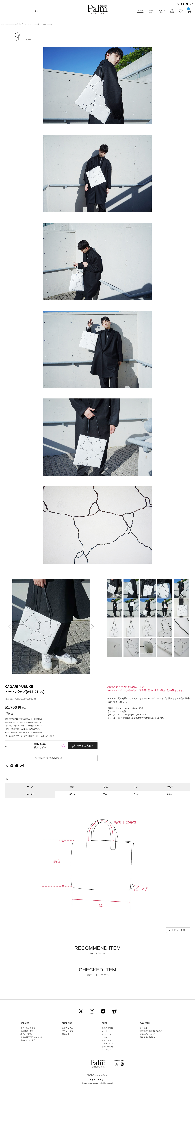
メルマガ (105, 1037)
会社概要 (143, 1028)
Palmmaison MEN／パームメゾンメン (15, 24)
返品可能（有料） (27, 1031)
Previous (8, 626)
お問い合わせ (107, 1047)
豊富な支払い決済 (27, 1040)
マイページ (106, 1034)
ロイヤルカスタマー (28, 1028)
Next (93, 626)
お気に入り (106, 1040)
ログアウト (106, 1050)
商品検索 (65, 1034)
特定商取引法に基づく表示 (151, 1031)
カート (104, 1031)
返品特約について (147, 1034)
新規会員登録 (107, 1028)
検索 (36, 11)
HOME (2, 24)
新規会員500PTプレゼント (31, 1037)
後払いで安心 (26, 1034)
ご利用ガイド (107, 1043)
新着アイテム (67, 1028)
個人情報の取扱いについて (151, 1037)
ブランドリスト (68, 1031)
